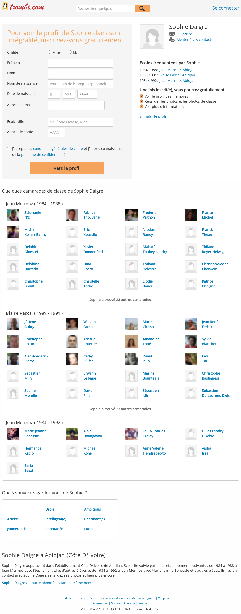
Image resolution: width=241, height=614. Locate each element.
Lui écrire (184, 34)
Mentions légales (143, 598)
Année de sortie (20, 131)
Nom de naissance (22, 83)
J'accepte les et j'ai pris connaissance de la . (67, 151)
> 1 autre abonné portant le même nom (46, 582)
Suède (142, 603)
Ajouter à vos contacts (195, 39)
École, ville (15, 121)
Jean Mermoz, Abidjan (177, 69)
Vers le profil (67, 168)
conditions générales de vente (58, 148)
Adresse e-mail (19, 104)
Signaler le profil (153, 116)
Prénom (13, 62)
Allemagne (100, 603)
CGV (89, 598)
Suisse (115, 603)
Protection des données (112, 598)
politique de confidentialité (43, 154)
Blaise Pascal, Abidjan (177, 75)
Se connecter (225, 8)
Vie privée (165, 598)
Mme (56, 52)
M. (75, 52)
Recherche (75, 598)
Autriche (129, 603)
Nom (11, 73)
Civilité (12, 52)
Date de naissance (22, 93)
